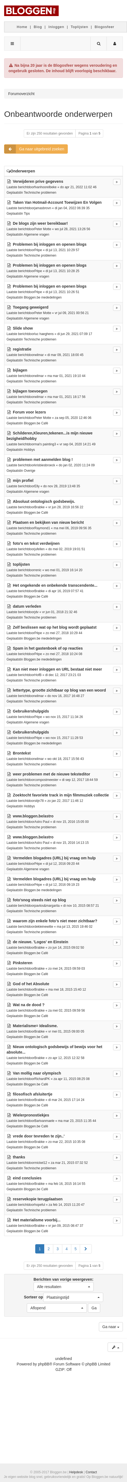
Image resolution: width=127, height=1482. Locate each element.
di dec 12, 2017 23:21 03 (63, 675)
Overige (29, 471)
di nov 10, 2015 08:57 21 (81, 906)
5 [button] (76, 1249)
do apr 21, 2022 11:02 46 (78, 187)
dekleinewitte (43, 927)
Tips (27, 213)
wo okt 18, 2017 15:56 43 (65, 759)
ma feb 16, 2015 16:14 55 (66, 1184)
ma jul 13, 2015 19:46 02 (75, 927)
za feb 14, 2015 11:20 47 (67, 1205)
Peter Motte (42, 229)
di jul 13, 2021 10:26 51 (62, 292)
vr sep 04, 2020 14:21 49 (78, 444)
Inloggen (56, 27)
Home (22, 27)
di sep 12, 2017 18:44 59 (80, 780)
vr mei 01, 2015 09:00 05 (66, 1031)
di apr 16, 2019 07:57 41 (66, 591)
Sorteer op (63, 1297)
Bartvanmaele (44, 1121)
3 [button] (58, 1249)
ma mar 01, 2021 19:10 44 (66, 376)
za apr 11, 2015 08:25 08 (72, 1079)
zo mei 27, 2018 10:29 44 (64, 633)
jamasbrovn (42, 208)
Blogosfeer (104, 27)
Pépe (38, 250)
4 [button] (67, 1249)
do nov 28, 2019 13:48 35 (61, 486)
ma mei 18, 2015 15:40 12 (67, 989)
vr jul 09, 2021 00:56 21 (72, 313)
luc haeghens (44, 334)
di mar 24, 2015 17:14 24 (66, 1100)
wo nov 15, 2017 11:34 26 (64, 717)
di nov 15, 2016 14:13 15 (71, 843)
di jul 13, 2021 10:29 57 (62, 250)
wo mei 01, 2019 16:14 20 (63, 570)
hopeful (39, 1205)
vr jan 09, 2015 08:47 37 (65, 1226)
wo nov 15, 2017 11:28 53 (64, 738)
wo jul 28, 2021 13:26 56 (72, 229)
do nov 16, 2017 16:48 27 (65, 696)
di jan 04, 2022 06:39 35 (72, 208)
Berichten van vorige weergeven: (64, 1284)
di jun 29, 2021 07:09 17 (74, 334)
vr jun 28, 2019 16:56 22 (65, 507)
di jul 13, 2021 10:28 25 (62, 271)
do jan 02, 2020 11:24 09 (77, 465)
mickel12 (40, 1163)
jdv (36, 612)
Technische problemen (40, 192)
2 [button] (49, 1249)
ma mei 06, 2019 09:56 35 (72, 528)
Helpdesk (76, 1472)
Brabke (39, 507)
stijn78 (39, 801)
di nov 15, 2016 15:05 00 (71, 822)
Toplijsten (79, 27)
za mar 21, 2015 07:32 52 (69, 1163)
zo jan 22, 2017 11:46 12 (65, 801)
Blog (38, 27)
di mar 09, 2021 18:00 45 (65, 355)
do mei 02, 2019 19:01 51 (66, 549)
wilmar (39, 355)
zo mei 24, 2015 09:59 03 (66, 968)
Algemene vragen (36, 234)
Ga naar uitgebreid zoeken (34, 149)
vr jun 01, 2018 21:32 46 (59, 612)
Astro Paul (41, 822)
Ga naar (110, 1327)
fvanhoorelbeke (45, 187)
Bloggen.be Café (36, 423)
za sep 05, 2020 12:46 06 (73, 418)
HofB (38, 675)
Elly (37, 486)
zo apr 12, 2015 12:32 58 (66, 1058)
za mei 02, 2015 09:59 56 (66, 1010)
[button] (86, 1248)
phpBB (43, 1364)
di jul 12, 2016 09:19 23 (62, 885)
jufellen (39, 549)
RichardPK (42, 1079)
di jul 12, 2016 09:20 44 (62, 864)
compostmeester (46, 780)
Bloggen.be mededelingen (42, 297)
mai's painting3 (45, 444)
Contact (91, 1472)
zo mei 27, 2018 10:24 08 (64, 654)
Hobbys (29, 450)
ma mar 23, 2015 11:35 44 (77, 1121)
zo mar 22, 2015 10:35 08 (66, 1142)
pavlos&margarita (47, 906)
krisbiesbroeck (44, 465)
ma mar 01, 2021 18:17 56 (66, 397)
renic (38, 570)
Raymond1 (42, 528)
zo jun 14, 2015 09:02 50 (66, 948)
